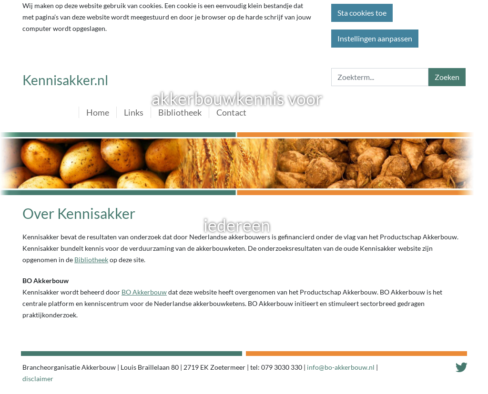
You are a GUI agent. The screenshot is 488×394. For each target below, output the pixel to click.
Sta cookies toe (361, 12)
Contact (231, 112)
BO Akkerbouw (144, 292)
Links (133, 112)
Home (97, 112)
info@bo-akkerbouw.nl (341, 367)
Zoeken (447, 76)
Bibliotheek (180, 112)
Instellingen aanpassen (374, 38)
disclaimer (37, 378)
